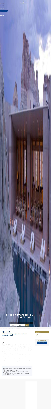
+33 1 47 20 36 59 (2, 12)
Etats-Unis (8, 328)
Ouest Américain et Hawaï (16, 328)
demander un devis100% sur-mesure (42, 342)
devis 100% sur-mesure (3, 10)
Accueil (3, 328)
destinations (2, 3)
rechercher (27, 325)
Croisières (1, 5)
